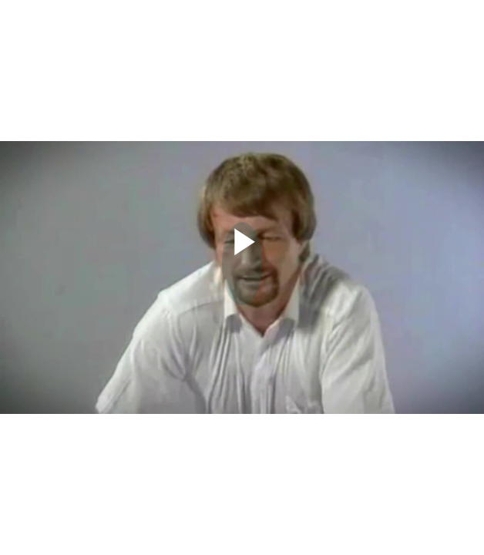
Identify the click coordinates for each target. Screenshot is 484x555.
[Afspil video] (242, 259)
